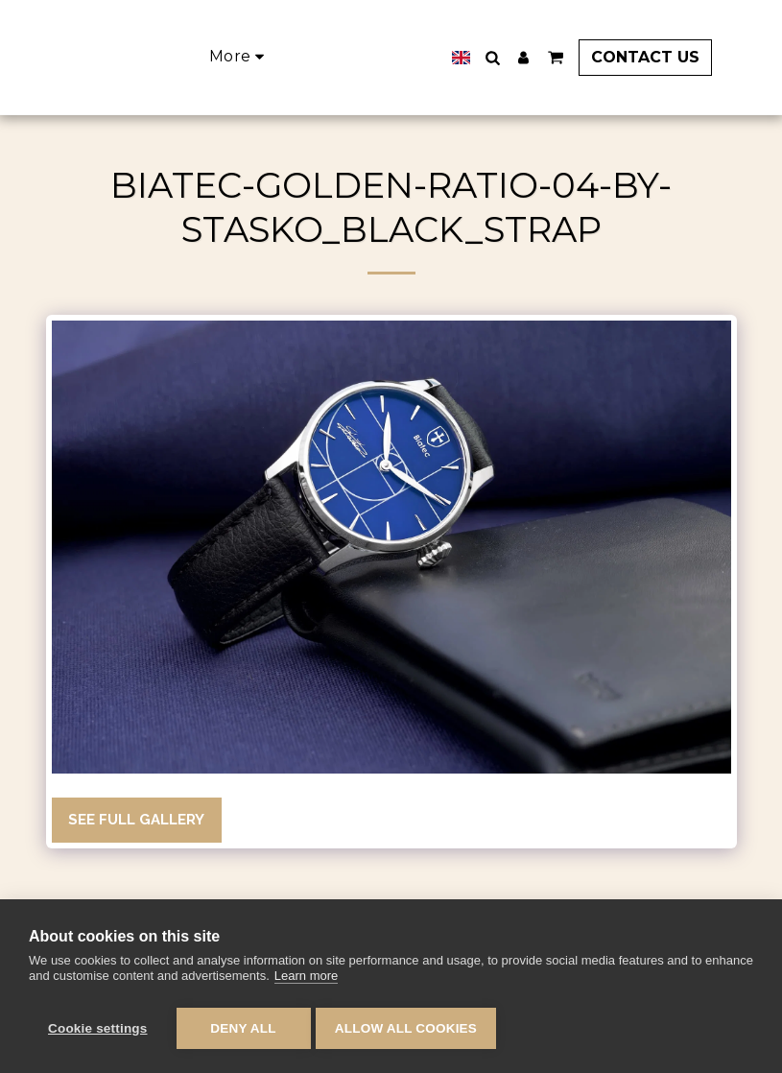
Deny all (242, 1028)
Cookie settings (98, 1028)
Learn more (306, 980)
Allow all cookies (411, 1028)
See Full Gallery (136, 819)
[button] (518, 57)
